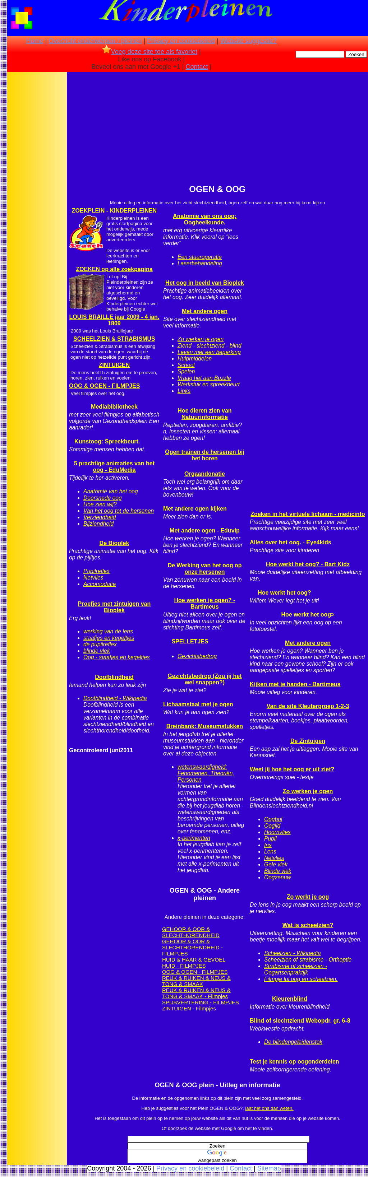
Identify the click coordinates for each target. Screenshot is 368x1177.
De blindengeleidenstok (293, 1042)
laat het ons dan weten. (269, 1108)
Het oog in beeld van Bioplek (204, 283)
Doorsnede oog (102, 498)
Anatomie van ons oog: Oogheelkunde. (204, 219)
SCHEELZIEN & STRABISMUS (114, 339)
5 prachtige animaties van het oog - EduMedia (114, 466)
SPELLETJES (189, 641)
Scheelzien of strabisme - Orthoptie (308, 960)
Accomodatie (99, 584)
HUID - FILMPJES (184, 966)
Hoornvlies (277, 832)
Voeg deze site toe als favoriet (149, 51)
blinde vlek (96, 651)
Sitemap (269, 1168)
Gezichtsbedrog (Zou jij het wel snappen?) (204, 679)
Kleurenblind (289, 999)
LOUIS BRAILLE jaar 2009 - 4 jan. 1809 (114, 320)
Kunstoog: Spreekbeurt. (107, 441)
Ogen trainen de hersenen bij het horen (204, 455)
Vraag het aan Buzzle (204, 378)
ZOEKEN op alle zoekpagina (114, 269)
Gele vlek (276, 864)
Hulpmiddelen (195, 358)
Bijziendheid (98, 524)
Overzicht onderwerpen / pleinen (95, 41)
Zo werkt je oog (308, 897)
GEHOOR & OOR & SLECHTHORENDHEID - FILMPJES (192, 947)
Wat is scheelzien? (308, 925)
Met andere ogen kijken (195, 509)
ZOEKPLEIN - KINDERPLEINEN (114, 211)
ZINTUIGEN (114, 365)
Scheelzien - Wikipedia (292, 953)
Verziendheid (99, 517)
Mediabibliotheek (114, 407)
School (186, 365)
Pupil (270, 839)
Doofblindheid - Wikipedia (115, 698)
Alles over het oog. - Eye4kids (290, 542)
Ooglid (272, 826)
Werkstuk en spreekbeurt (209, 384)
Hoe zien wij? (100, 504)
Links (184, 391)
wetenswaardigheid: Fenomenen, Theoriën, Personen (206, 773)
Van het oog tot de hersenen (118, 511)
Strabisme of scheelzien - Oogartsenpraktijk (295, 969)
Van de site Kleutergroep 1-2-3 (308, 706)
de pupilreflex (100, 644)
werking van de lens (108, 631)
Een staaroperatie (200, 257)
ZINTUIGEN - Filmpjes (189, 1008)
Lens (270, 851)
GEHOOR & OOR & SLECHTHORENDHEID (191, 932)
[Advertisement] (37, 186)
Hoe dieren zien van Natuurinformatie (204, 414)
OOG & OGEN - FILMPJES (104, 386)
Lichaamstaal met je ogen (198, 704)
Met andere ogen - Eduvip (205, 530)
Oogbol (273, 819)
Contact (197, 66)
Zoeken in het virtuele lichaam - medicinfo (307, 514)
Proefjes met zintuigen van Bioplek (114, 607)
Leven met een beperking (209, 352)
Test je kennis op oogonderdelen (294, 1062)
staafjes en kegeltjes (108, 638)
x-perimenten (194, 838)
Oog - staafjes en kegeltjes (116, 657)
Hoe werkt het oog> (307, 614)
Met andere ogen (204, 311)
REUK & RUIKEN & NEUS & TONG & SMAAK (196, 981)
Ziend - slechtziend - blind (210, 346)
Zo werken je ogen (201, 339)
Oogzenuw (277, 877)
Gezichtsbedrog (197, 656)
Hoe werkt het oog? (284, 593)
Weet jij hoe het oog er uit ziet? (292, 769)
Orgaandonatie (204, 474)
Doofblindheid (114, 677)
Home (34, 41)
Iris (268, 845)
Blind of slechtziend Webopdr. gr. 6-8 (300, 1021)
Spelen (186, 371)
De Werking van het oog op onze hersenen (204, 568)
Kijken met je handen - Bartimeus (295, 684)
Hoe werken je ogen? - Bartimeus (204, 603)
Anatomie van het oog (110, 491)
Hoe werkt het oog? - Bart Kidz (308, 564)
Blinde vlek (277, 871)
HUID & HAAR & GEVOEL (194, 960)
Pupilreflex (96, 571)
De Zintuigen (307, 741)
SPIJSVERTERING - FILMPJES (200, 1002)
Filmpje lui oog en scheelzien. (301, 979)
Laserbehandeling (200, 263)
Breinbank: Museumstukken (204, 726)
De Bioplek (114, 543)
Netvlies (93, 577)
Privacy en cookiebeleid (181, 41)
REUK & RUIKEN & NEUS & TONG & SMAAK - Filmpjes (196, 993)
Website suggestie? (248, 41)
